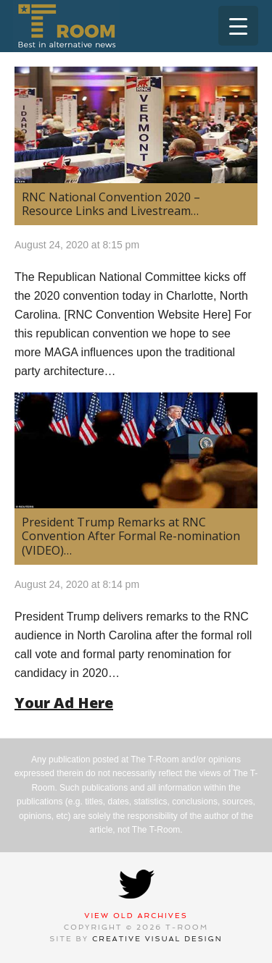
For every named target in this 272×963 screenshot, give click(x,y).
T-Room (66, 26)
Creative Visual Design (157, 939)
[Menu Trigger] (238, 26)
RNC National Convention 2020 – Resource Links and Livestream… (111, 204)
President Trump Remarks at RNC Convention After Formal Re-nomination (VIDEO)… (131, 536)
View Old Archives (136, 916)
